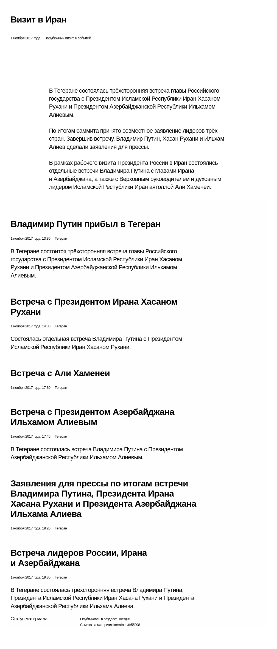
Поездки (123, 619)
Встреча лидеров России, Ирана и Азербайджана (78, 558)
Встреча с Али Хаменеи (60, 373)
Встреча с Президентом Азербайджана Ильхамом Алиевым (92, 417)
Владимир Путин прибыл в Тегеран (85, 224)
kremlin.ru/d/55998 (126, 625)
